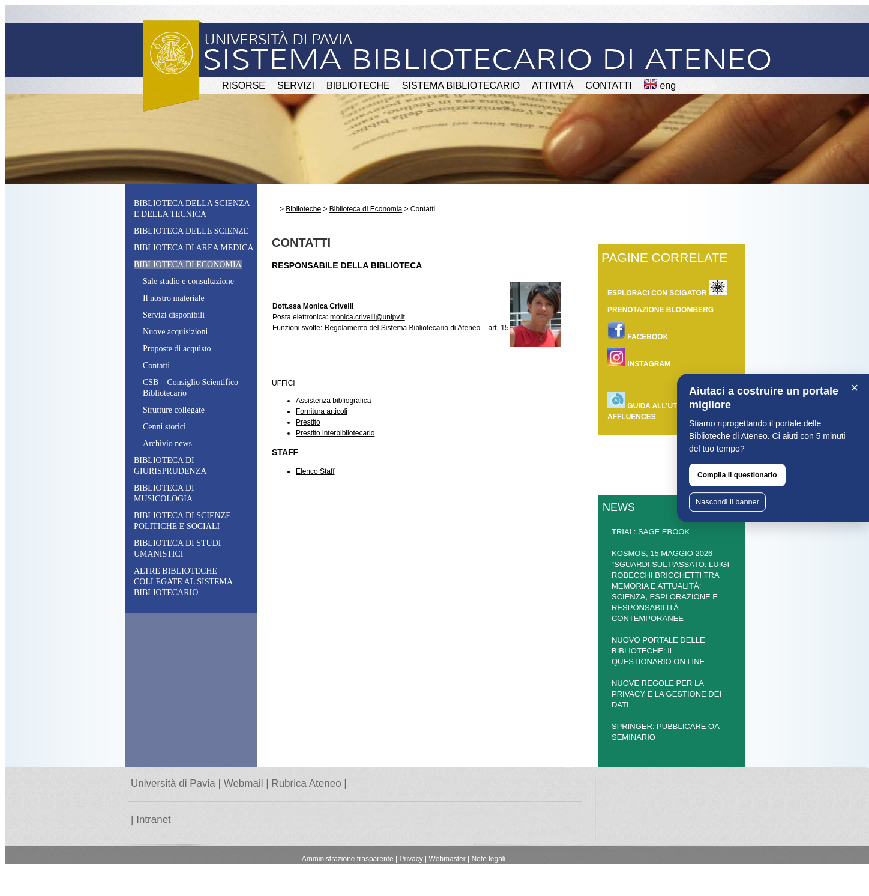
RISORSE (243, 85)
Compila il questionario (737, 475)
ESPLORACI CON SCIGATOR (667, 287)
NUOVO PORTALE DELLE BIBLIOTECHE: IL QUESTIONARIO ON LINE (658, 650)
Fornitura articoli (321, 411)
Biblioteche (303, 209)
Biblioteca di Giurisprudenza (170, 466)
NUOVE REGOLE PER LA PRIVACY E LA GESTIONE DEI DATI (666, 694)
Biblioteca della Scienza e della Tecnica (192, 209)
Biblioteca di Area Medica (194, 247)
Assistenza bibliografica (333, 400)
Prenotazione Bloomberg (660, 310)
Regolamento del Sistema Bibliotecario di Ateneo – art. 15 (417, 328)
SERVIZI (295, 85)
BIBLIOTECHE (358, 85)
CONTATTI (608, 85)
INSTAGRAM (638, 358)
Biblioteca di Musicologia (164, 493)
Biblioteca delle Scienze (191, 230)
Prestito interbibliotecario (335, 433)
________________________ (655, 381)
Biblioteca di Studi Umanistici (177, 548)
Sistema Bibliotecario (461, 85)
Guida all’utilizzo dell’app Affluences (672, 406)
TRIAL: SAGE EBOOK (651, 531)
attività (552, 85)
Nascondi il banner (727, 501)
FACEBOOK (637, 331)
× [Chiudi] (855, 387)
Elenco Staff (315, 471)
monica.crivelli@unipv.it (367, 317)
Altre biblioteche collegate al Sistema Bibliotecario (183, 581)
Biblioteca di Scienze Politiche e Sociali (182, 521)
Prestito (308, 422)
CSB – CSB (190, 388)
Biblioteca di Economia (365, 209)
